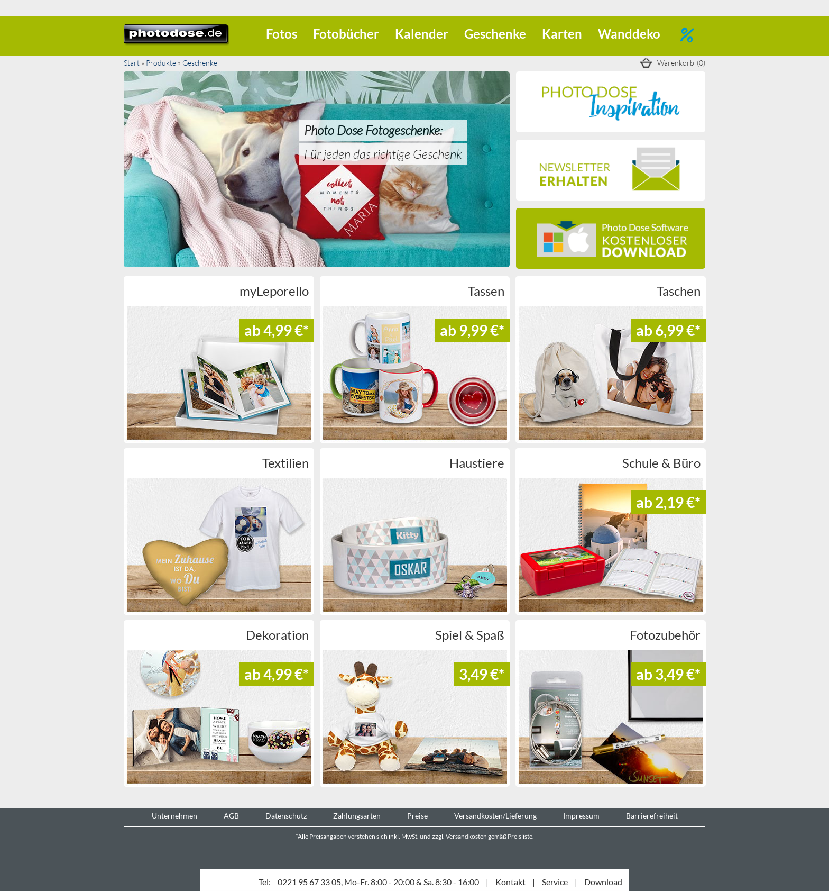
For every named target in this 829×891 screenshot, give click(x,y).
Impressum (581, 816)
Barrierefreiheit (652, 816)
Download (603, 882)
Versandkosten (466, 836)
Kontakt (510, 882)
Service (555, 882)
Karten (562, 33)
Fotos (281, 33)
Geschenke (495, 33)
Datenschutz (286, 816)
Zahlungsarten (357, 816)
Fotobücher (346, 33)
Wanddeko (629, 33)
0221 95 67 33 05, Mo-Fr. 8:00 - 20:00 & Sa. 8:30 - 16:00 (378, 882)
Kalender (421, 33)
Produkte (161, 62)
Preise (417, 816)
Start (132, 62)
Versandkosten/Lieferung (495, 816)
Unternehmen (174, 816)
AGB (231, 816)
